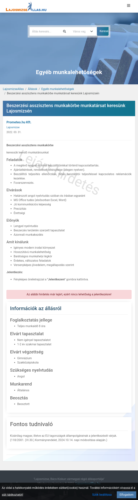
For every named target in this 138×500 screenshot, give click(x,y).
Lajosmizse (13, 127)
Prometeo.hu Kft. (18, 122)
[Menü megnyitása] (129, 6)
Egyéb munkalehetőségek (57, 89)
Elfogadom (126, 494)
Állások (32, 89)
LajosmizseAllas (13, 89)
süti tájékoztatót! (12, 494)
